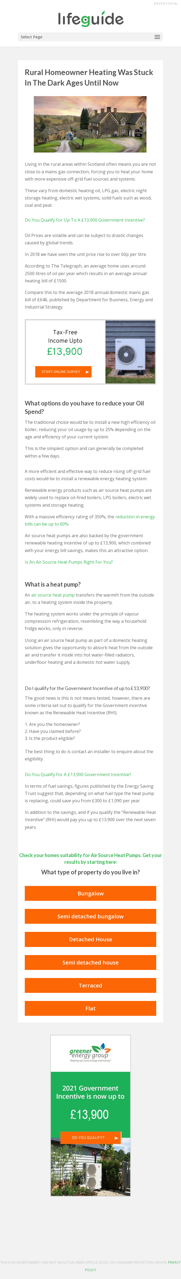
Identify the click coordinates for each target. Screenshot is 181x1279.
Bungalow (91, 893)
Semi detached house (90, 962)
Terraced (90, 985)
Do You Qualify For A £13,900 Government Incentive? (78, 774)
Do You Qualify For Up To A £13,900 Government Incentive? (85, 220)
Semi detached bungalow (90, 916)
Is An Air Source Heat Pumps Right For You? (69, 562)
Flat (90, 1008)
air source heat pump (53, 595)
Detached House (90, 939)
